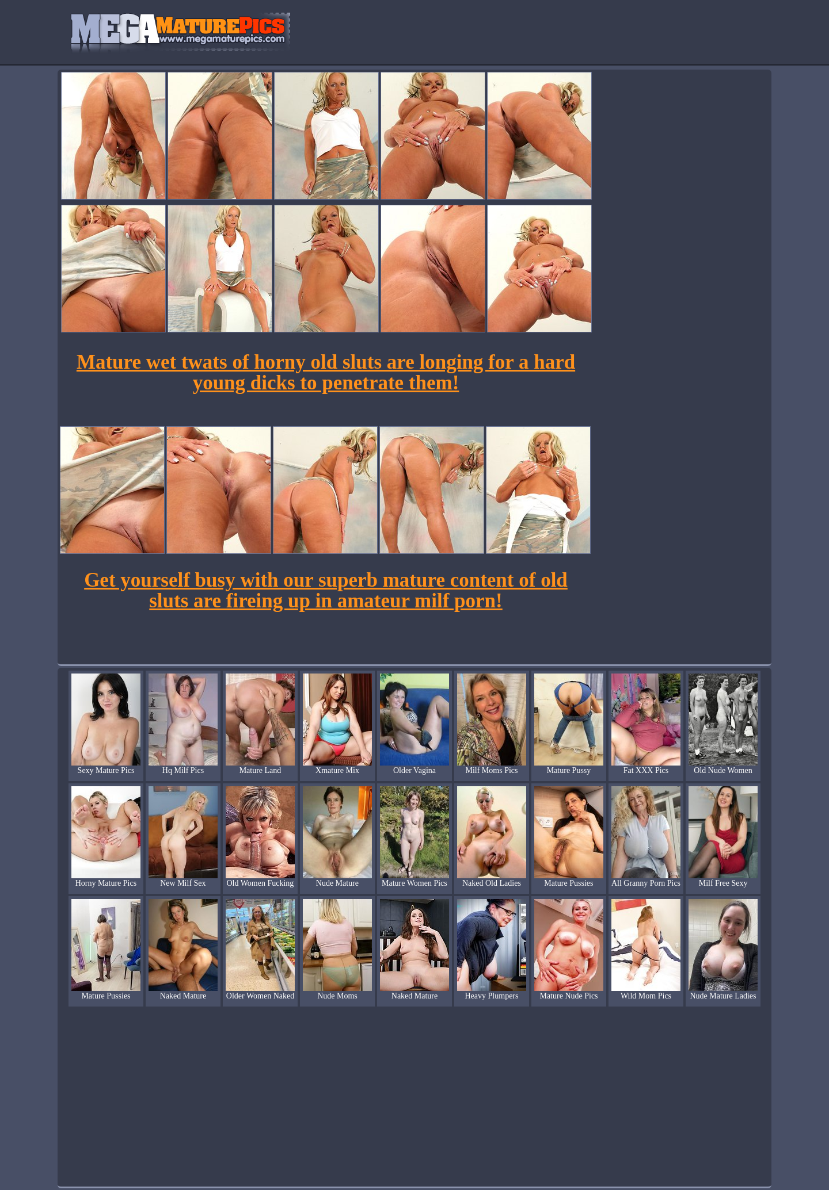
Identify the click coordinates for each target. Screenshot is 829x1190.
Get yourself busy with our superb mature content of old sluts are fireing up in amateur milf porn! (326, 590)
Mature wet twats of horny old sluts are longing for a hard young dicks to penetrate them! (326, 372)
